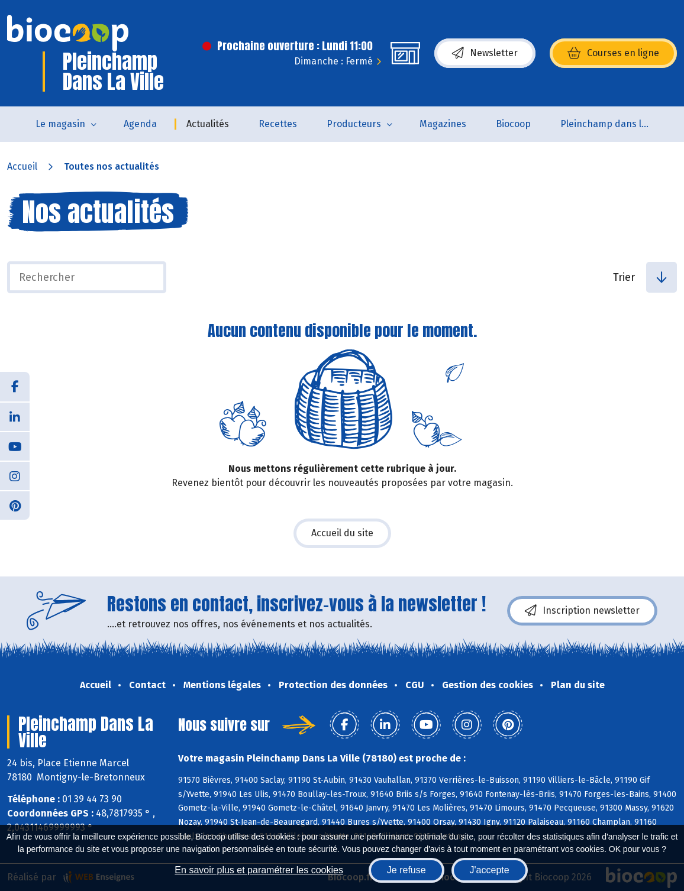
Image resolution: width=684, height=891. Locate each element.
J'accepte (489, 870)
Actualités (207, 123)
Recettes (278, 123)
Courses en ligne (613, 53)
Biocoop (513, 123)
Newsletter (485, 53)
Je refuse (406, 870)
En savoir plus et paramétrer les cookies (259, 870)
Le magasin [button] (60, 123)
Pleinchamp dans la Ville (612, 123)
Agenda (140, 123)
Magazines (443, 123)
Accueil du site (342, 533)
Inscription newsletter (582, 611)
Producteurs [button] (354, 123)
